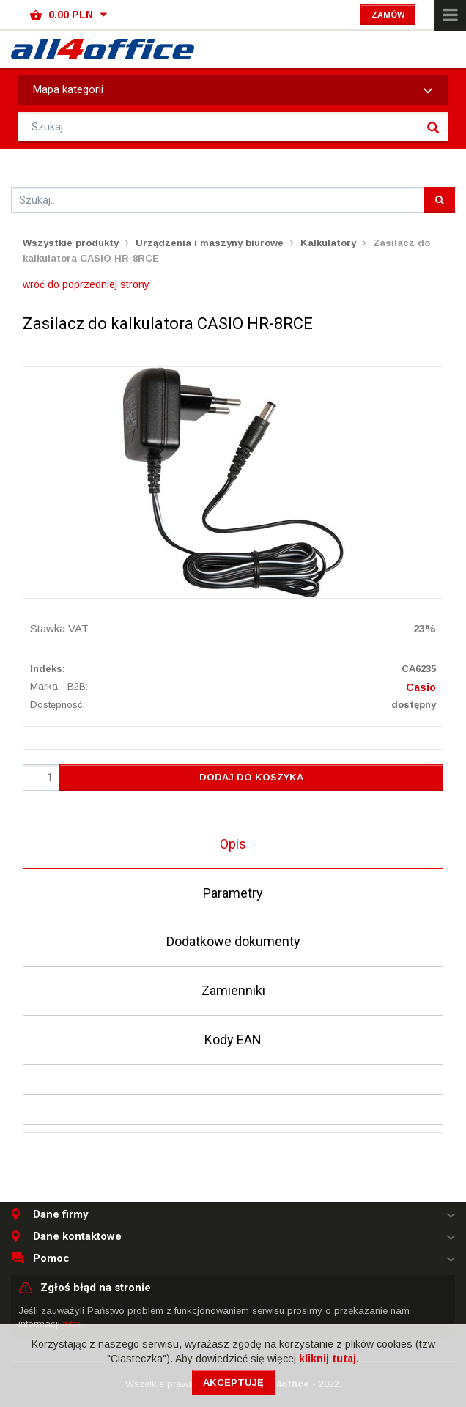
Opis (233, 844)
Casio (421, 687)
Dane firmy (61, 1214)
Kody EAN (233, 1039)
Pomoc (51, 1258)
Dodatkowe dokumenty (233, 941)
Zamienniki (233, 990)
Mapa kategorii (233, 90)
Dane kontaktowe (77, 1236)
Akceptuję (233, 1382)
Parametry (233, 893)
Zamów (387, 14)
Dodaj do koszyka (251, 777)
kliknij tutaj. (329, 1358)
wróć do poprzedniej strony (86, 284)
